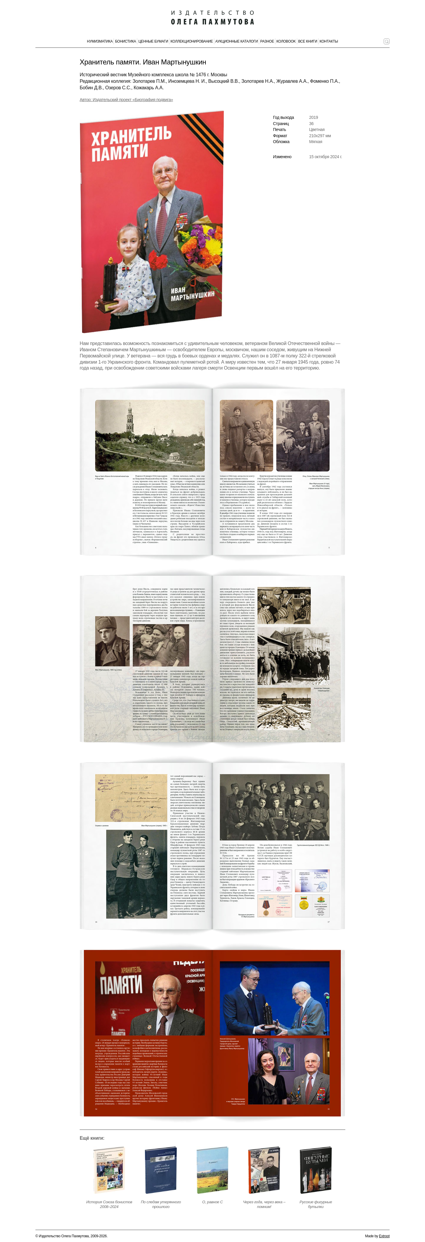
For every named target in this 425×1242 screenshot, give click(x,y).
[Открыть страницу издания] (109, 1170)
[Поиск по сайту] (387, 41)
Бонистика (125, 41)
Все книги (307, 41)
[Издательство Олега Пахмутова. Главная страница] (212, 17)
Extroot (384, 1236)
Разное (267, 41)
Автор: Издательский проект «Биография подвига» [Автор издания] (126, 99)
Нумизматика (100, 41)
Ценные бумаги (153, 41)
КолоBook (286, 41)
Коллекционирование (192, 41)
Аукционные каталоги (236, 41)
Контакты (329, 41)
